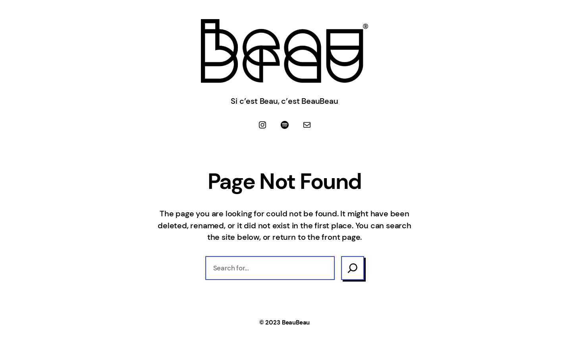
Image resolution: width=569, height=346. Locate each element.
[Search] (352, 268)
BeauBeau (296, 323)
